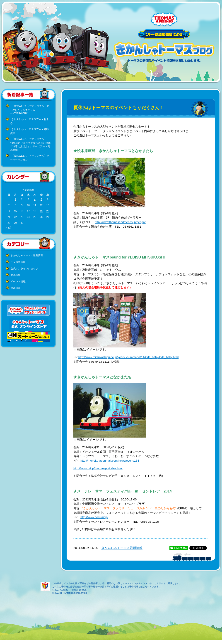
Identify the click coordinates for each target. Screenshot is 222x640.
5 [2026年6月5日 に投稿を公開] (41, 199)
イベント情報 (18, 281)
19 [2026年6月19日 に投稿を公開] (41, 211)
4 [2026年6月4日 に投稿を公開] (35, 199)
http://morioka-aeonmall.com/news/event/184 (109, 460)
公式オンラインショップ (24, 268)
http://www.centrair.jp (94, 517)
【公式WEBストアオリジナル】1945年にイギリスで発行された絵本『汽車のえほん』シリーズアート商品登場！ (30, 144)
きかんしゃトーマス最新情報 (27, 255)
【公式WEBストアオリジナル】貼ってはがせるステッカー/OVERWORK (29, 110)
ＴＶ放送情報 (18, 262)
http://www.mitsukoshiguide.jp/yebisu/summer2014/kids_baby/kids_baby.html (128, 357)
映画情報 (16, 288)
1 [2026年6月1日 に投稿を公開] (15, 199)
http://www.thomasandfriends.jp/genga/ (120, 222)
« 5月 (9, 227)
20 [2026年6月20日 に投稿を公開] (47, 211)
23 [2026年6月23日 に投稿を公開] (21, 217)
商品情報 (16, 274)
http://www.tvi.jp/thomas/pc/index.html (98, 468)
